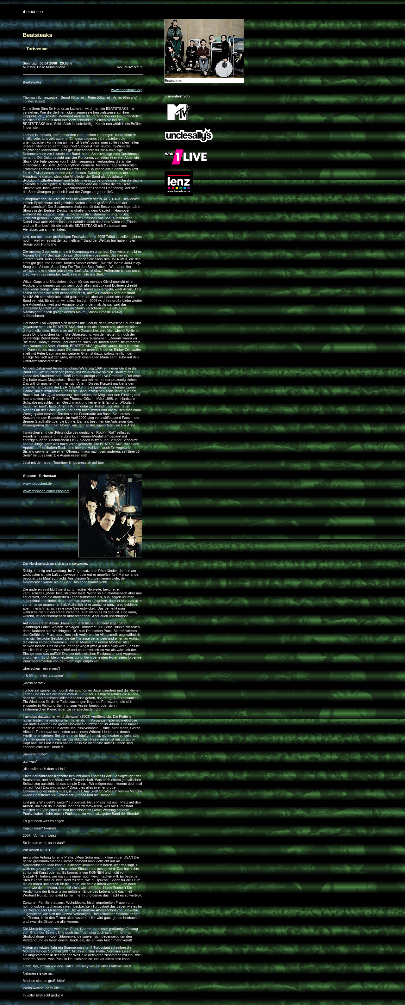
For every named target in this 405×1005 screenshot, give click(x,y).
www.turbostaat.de (37, 483)
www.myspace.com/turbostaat (46, 491)
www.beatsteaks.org (126, 90)
